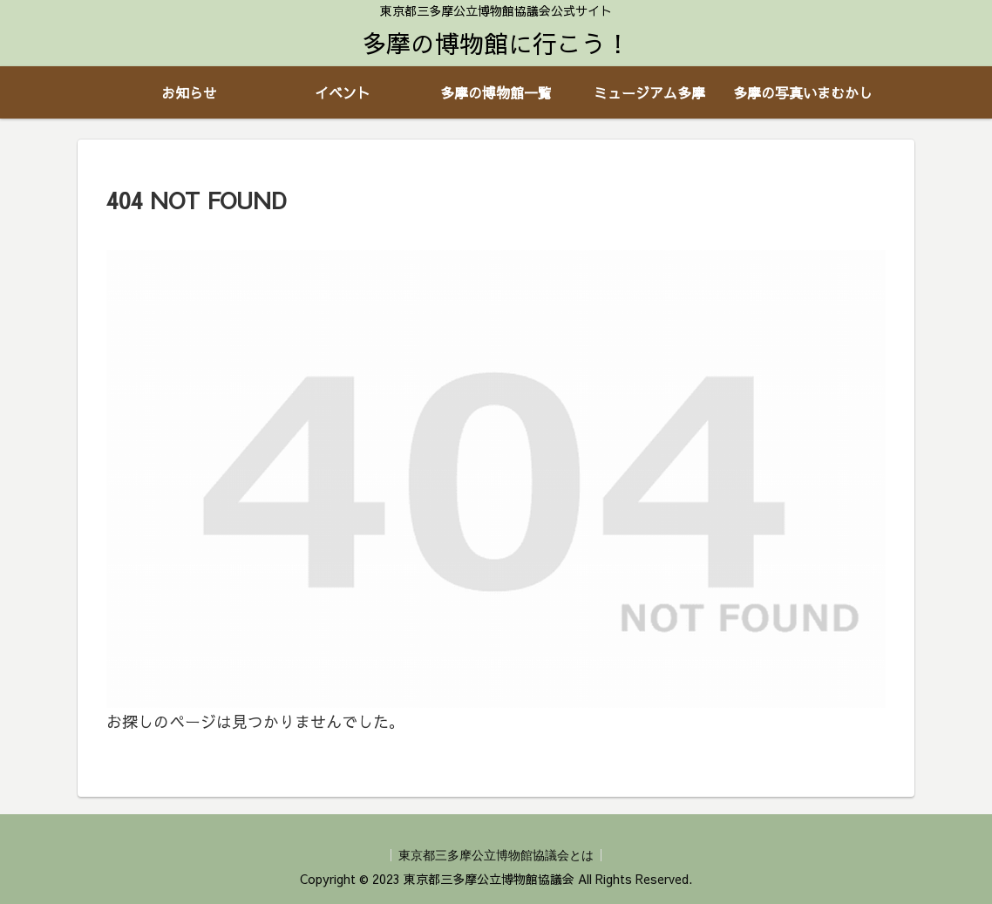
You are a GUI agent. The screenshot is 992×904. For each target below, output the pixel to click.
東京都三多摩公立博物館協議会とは (496, 855)
